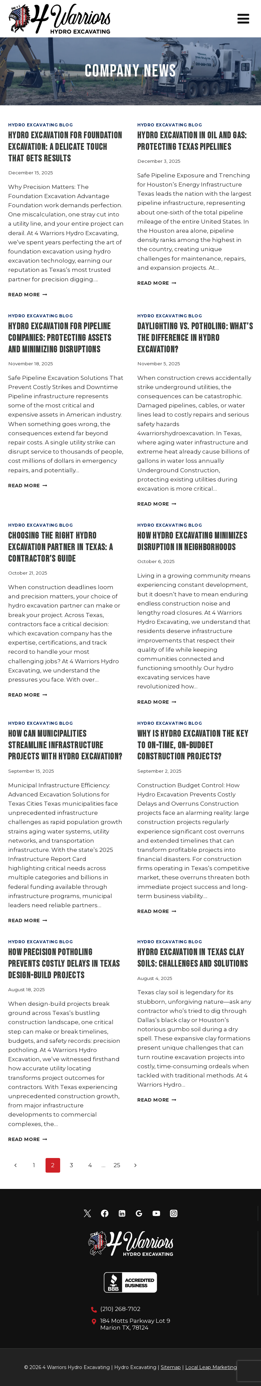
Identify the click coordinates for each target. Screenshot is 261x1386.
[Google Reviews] (139, 1213)
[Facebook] (104, 1213)
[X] (87, 1213)
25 (117, 1165)
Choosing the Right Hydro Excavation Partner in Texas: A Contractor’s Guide (60, 547)
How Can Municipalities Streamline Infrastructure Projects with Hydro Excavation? (65, 745)
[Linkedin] (122, 1213)
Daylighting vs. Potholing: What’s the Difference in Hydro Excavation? (195, 338)
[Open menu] (243, 18)
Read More (27, 294)
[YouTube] (156, 1213)
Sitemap (171, 1367)
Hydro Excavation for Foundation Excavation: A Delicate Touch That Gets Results (65, 147)
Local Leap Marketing (211, 1367)
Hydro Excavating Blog (40, 124)
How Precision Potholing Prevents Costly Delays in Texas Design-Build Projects (64, 964)
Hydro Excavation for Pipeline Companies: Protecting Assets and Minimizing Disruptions (59, 338)
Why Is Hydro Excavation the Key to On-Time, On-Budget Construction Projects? (192, 745)
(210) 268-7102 (120, 1308)
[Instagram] (173, 1213)
